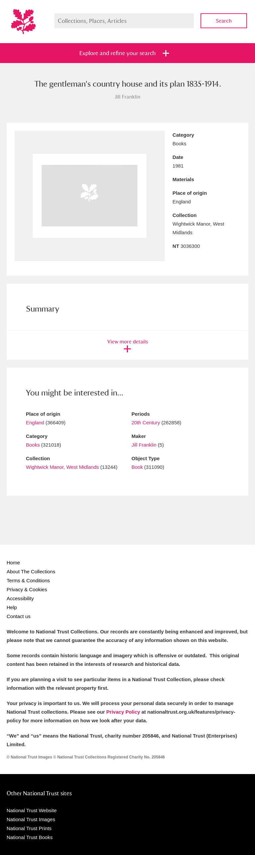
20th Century (145, 422)
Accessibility (20, 598)
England (35, 422)
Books (33, 445)
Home (13, 562)
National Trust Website (32, 810)
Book (137, 467)
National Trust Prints (29, 828)
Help (12, 607)
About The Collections (31, 571)
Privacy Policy (123, 712)
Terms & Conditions (28, 580)
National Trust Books (29, 837)
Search (224, 21)
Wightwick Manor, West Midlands (62, 467)
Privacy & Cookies (27, 589)
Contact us (19, 616)
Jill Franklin (143, 445)
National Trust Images (31, 819)
